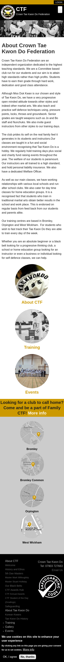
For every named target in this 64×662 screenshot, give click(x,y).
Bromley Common (32, 480)
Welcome (10, 565)
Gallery (9, 626)
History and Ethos (15, 569)
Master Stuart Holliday (16, 581)
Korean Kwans (13, 614)
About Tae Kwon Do (17, 610)
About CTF (32, 302)
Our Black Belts (13, 585)
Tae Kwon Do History (16, 618)
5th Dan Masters (14, 573)
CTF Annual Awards (15, 594)
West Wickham (31, 542)
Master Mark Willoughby (17, 577)
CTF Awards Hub (14, 590)
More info (37, 413)
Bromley (31, 449)
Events (32, 392)
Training (32, 347)
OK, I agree (10, 656)
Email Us (57, 570)
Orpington (32, 511)
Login (58, 2)
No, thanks (28, 656)
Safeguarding (12, 606)
